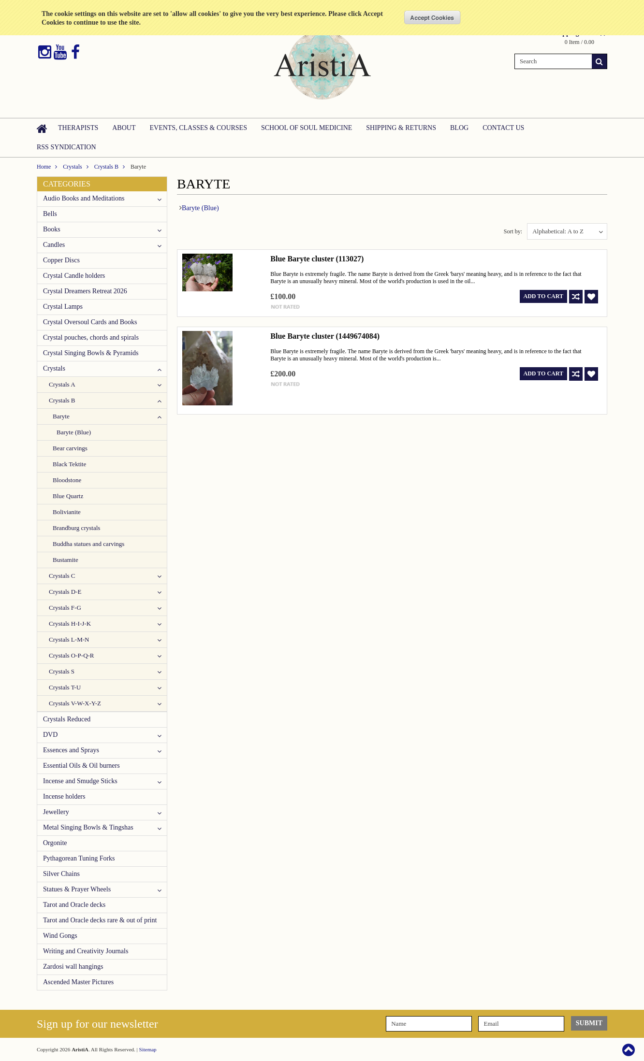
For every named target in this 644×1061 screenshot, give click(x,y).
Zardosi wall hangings (73, 966)
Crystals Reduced (66, 719)
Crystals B (106, 166)
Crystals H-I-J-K (70, 623)
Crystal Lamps (63, 306)
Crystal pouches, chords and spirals (91, 337)
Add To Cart (543, 296)
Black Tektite (69, 464)
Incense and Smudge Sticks (80, 781)
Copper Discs (61, 260)
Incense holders (64, 796)
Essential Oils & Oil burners (81, 765)
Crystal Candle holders (74, 275)
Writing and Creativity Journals (85, 951)
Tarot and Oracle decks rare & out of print (100, 920)
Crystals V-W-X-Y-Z (75, 703)
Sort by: (513, 231)
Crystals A (62, 384)
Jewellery (56, 812)
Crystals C (62, 575)
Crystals (72, 166)
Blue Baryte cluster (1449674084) (325, 336)
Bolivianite (67, 512)
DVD (50, 734)
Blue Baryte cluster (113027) (317, 259)
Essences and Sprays (71, 750)
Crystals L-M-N (69, 639)
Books (51, 229)
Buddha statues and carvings (88, 543)
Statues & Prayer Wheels (77, 889)
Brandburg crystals (76, 527)
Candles (54, 244)
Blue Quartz (68, 496)
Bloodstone (67, 480)
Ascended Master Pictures (78, 982)
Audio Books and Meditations (83, 198)
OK (432, 17)
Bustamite (65, 559)
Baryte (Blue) (74, 432)
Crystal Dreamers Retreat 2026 (85, 291)
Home (44, 166)
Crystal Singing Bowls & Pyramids (91, 353)
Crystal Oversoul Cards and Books (90, 322)
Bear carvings (70, 448)
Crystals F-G (65, 607)
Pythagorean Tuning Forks (79, 858)
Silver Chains (61, 873)
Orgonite (55, 842)
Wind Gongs (60, 935)
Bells (50, 213)
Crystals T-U (65, 687)
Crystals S (61, 671)
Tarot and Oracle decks (74, 904)
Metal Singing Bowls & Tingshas (88, 827)
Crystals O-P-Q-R (71, 655)
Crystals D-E (65, 591)
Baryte (61, 416)
